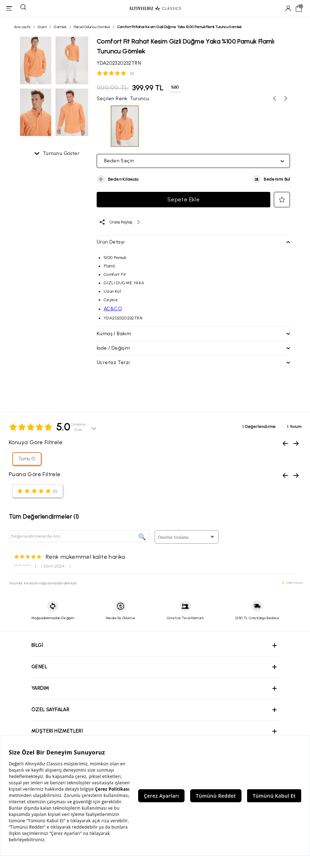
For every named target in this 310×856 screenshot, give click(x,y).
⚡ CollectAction (292, 582)
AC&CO (113, 309)
